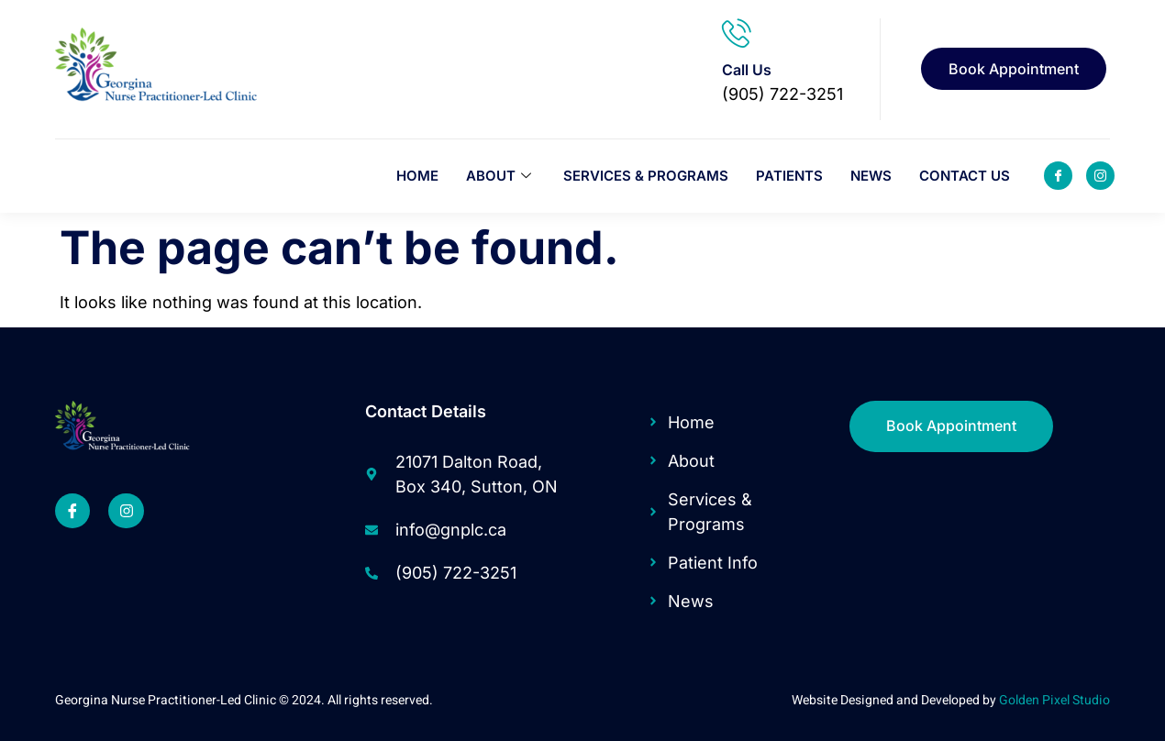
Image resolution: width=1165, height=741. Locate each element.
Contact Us (964, 175)
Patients (789, 175)
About (501, 175)
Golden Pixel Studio (1054, 700)
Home (417, 175)
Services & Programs (645, 175)
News (871, 175)
